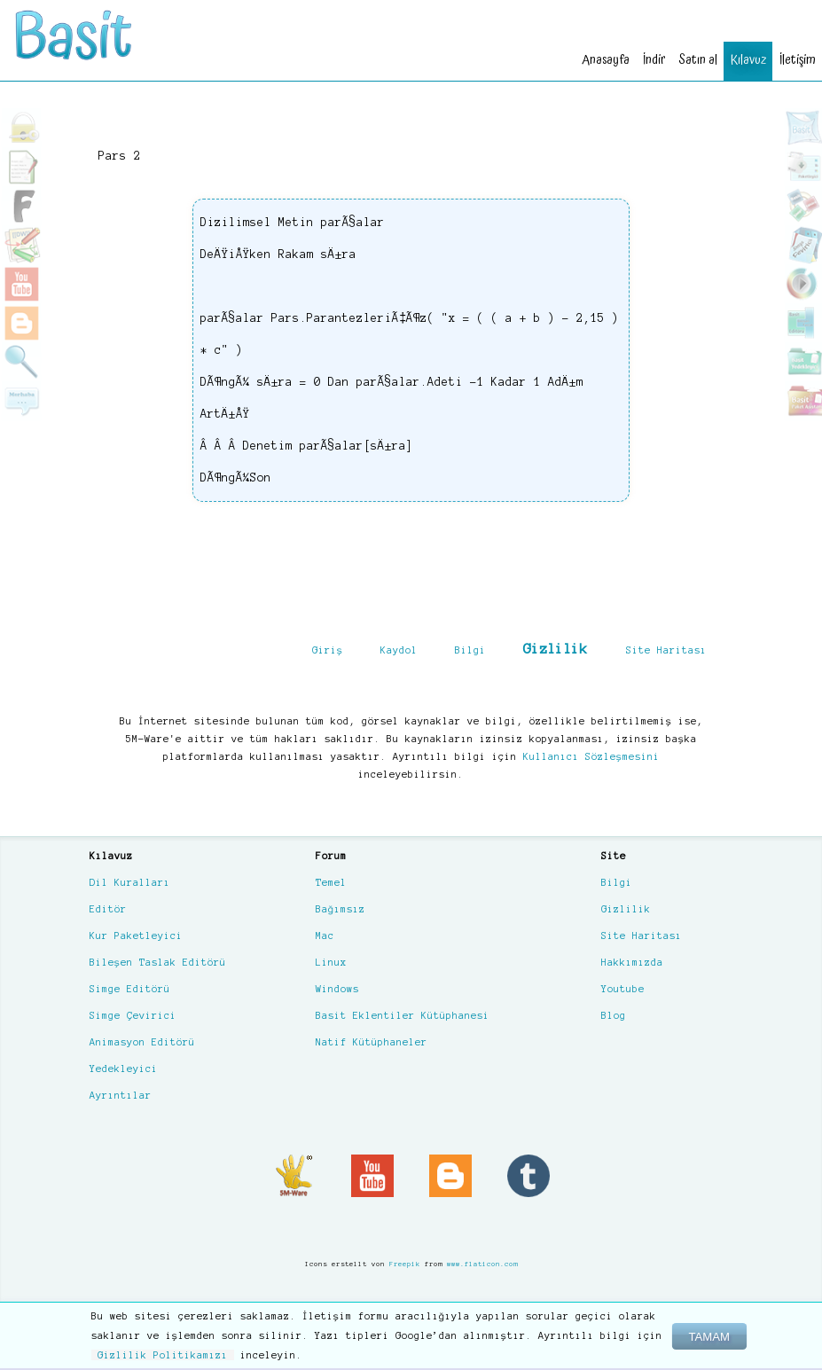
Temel (331, 882)
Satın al (691, 59)
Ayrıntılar (121, 1095)
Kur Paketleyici (136, 935)
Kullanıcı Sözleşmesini (591, 756)
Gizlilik (555, 648)
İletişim (796, 59)
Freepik (404, 1264)
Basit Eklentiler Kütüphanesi (402, 1015)
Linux (331, 962)
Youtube (623, 988)
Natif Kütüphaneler (371, 1042)
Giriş (327, 650)
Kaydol (399, 650)
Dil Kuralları (130, 882)
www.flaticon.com (482, 1264)
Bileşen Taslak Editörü (158, 962)
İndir (646, 59)
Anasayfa (596, 59)
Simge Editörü (130, 988)
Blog (613, 1015)
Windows (337, 988)
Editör (108, 909)
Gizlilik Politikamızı (163, 1355)
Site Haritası (666, 650)
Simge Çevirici (133, 1015)
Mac (325, 935)
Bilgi (470, 650)
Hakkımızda (632, 962)
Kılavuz (744, 59)
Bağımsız (340, 909)
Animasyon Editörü (142, 1042)
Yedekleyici (124, 1068)
